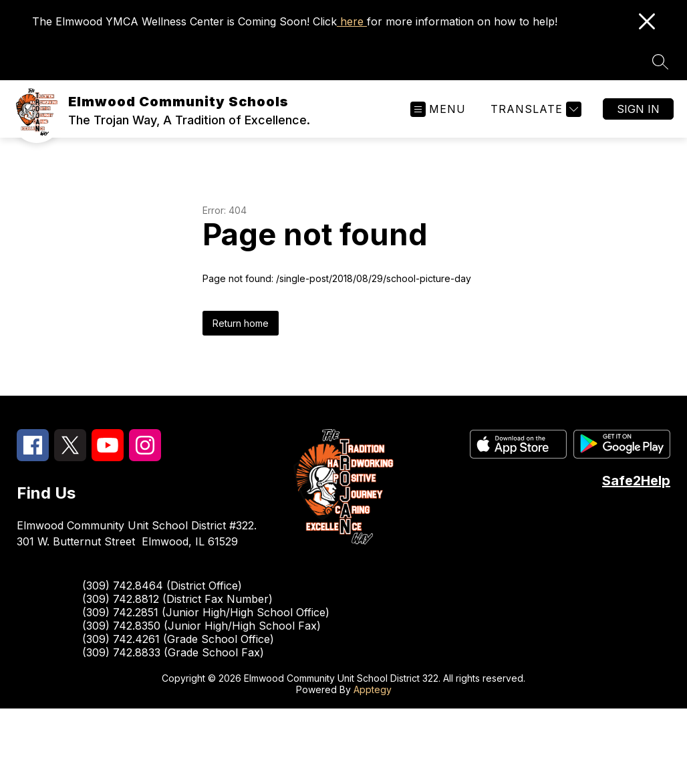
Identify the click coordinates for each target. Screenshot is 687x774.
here (352, 21)
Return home (241, 323)
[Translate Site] (534, 109)
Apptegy (373, 689)
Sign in (638, 109)
